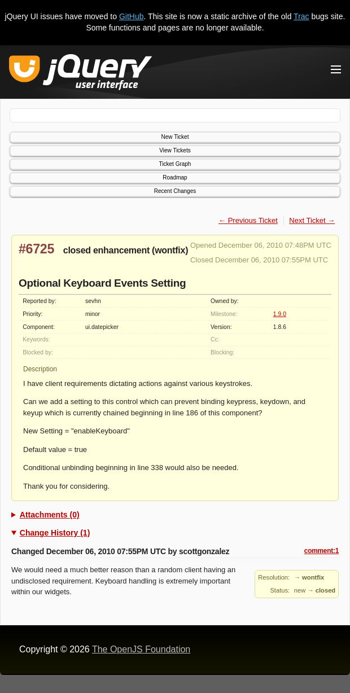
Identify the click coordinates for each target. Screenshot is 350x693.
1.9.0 (279, 314)
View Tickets (174, 150)
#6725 (36, 249)
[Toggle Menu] (336, 69)
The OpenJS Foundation (141, 649)
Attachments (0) (50, 514)
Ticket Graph (175, 164)
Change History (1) (55, 532)
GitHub (131, 16)
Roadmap (175, 177)
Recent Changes (175, 191)
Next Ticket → (312, 220)
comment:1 (321, 551)
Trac (301, 16)
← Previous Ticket (248, 220)
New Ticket (175, 137)
